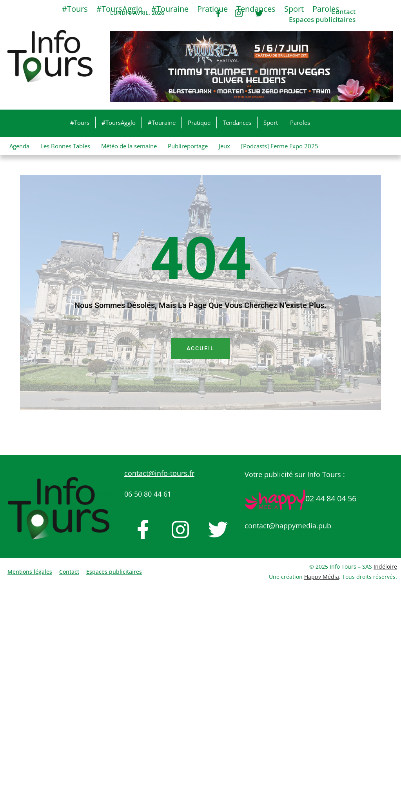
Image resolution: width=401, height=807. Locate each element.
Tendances (237, 122)
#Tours (79, 122)
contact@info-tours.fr (159, 473)
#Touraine (162, 122)
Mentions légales (29, 571)
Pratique (199, 122)
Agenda (19, 146)
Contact (69, 571)
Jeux (224, 146)
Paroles (300, 122)
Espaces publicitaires (322, 19)
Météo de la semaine (129, 146)
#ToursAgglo (119, 122)
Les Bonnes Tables (65, 146)
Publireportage (188, 146)
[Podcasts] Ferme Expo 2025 (279, 146)
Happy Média (321, 576)
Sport (270, 122)
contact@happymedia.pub (288, 525)
